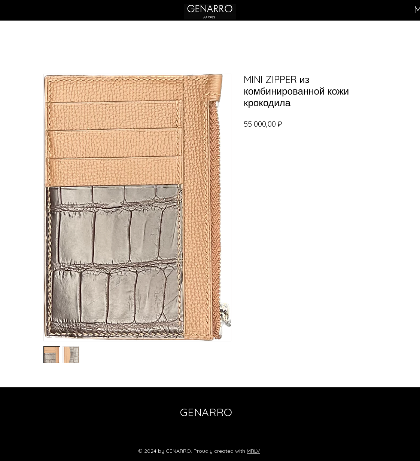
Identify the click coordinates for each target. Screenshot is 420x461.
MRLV (253, 451)
